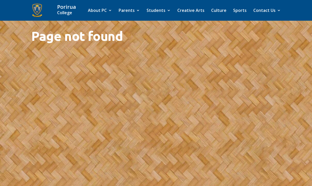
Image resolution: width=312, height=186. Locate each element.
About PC (97, 11)
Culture (218, 11)
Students (156, 11)
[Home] (73, 10)
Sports (240, 11)
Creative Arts (190, 11)
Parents (127, 11)
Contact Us (264, 11)
